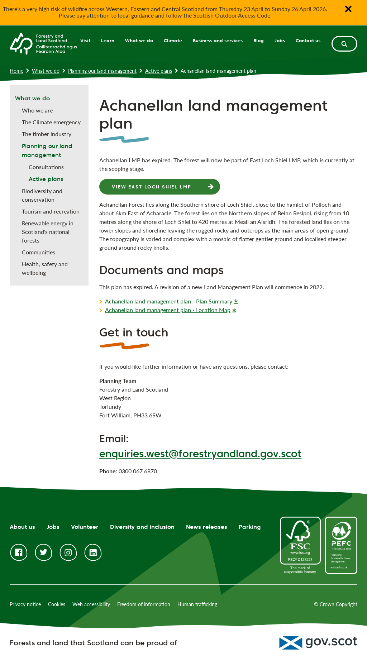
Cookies (56, 604)
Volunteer (85, 526)
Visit (85, 40)
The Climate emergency (51, 122)
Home (16, 71)
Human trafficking (197, 604)
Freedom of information (143, 604)
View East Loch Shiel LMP (151, 187)
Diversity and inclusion (142, 526)
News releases (206, 526)
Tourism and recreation (51, 211)
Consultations (46, 166)
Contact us (308, 40)
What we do (139, 40)
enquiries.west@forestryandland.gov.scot (200, 453)
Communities (38, 252)
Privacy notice (25, 604)
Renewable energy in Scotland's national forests (47, 232)
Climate (173, 40)
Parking (250, 526)
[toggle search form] (344, 44)
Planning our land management (102, 71)
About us (22, 526)
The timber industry (46, 133)
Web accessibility (91, 604)
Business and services (218, 40)
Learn (107, 40)
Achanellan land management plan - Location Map (167, 309)
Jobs (280, 40)
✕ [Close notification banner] (348, 9)
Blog (258, 40)
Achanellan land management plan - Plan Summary (168, 301)
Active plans (158, 71)
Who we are (37, 110)
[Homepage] (43, 43)
